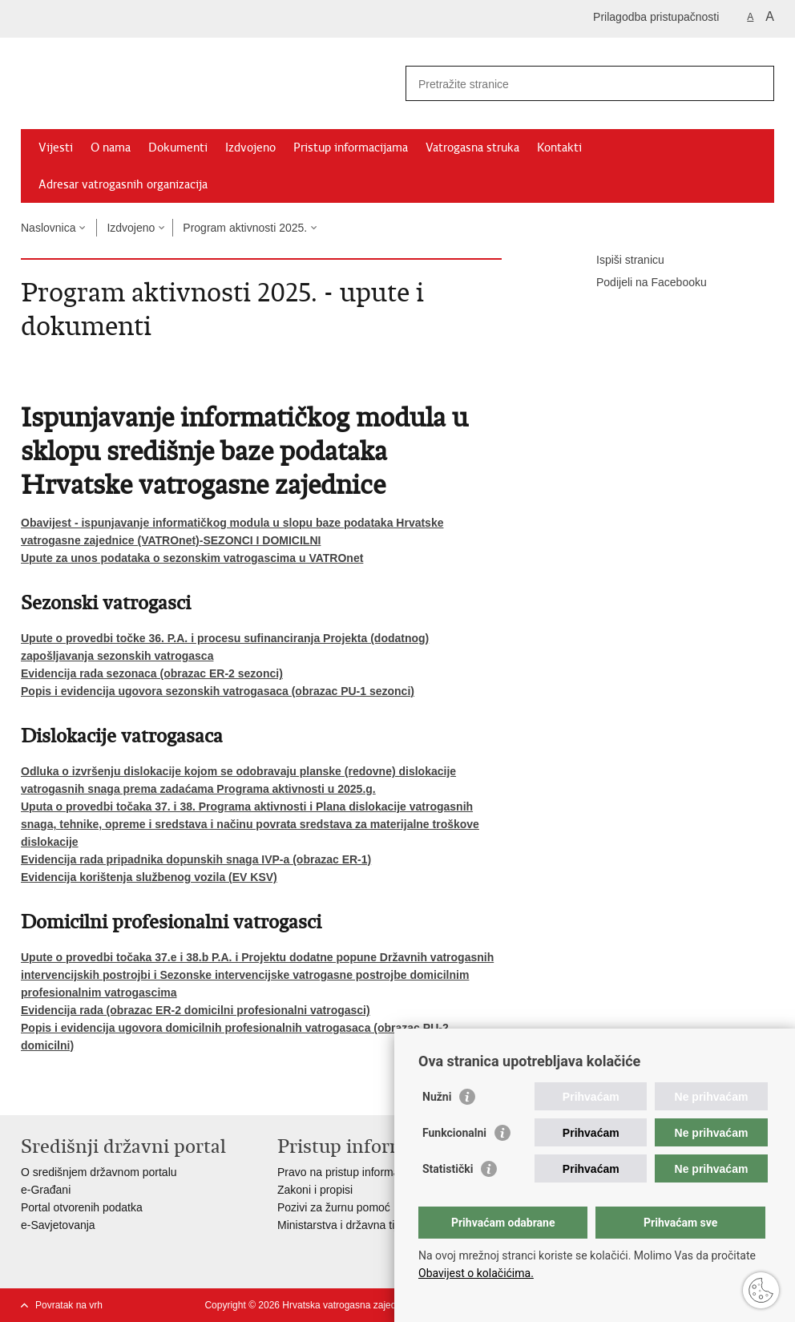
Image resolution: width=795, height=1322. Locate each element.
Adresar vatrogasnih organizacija (123, 184)
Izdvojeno (250, 147)
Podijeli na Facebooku (640, 283)
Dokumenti (178, 147)
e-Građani (46, 1189)
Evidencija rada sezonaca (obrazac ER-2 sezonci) (152, 673)
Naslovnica (48, 227)
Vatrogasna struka (472, 147)
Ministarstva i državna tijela (344, 1225)
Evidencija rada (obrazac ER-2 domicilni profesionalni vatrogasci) (195, 1010)
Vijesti (55, 147)
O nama (111, 147)
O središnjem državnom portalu (99, 1172)
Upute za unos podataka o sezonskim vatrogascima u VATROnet (192, 558)
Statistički (447, 1168)
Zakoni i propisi (315, 1189)
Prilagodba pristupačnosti (656, 16)
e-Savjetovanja (58, 1225)
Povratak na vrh (69, 1305)
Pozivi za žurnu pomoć (333, 1207)
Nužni (436, 1096)
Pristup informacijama (350, 147)
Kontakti (559, 147)
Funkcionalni (454, 1132)
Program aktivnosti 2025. (245, 227)
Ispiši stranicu (619, 260)
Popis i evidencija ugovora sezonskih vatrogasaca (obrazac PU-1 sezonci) (217, 691)
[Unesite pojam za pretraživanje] (572, 84)
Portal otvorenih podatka (82, 1207)
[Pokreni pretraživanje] (755, 83)
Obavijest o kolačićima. (476, 1273)
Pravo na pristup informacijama (354, 1172)
